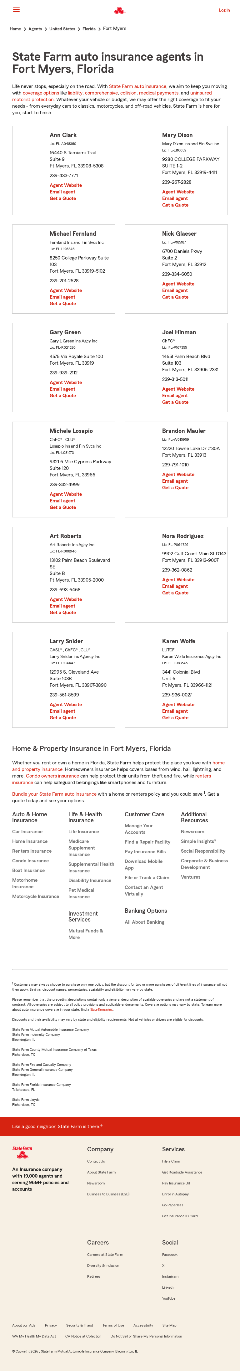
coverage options (41, 92)
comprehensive (101, 92)
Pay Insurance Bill (176, 1183)
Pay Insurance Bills (145, 851)
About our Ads (24, 1325)
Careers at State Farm (105, 1254)
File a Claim (171, 1161)
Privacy (51, 1325)
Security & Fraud (79, 1325)
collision (128, 92)
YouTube (168, 1298)
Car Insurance (27, 831)
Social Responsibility (203, 851)
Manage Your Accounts (139, 829)
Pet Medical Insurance (81, 893)
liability (75, 92)
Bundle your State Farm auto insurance (54, 794)
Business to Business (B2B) (108, 1194)
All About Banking (144, 922)
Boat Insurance (28, 870)
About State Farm (101, 1172)
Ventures (190, 877)
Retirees (94, 1276)
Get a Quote (63, 198)
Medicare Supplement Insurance (81, 848)
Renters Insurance (32, 851)
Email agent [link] (62, 191)
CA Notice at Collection (83, 1336)
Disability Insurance (89, 880)
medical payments (158, 92)
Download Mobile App (143, 864)
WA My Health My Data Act (34, 1336)
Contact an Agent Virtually (144, 890)
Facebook (170, 1254)
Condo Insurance (30, 860)
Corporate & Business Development (204, 864)
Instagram (170, 1276)
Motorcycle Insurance (35, 896)
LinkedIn (168, 1287)
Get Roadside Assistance (182, 1172)
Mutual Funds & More (85, 934)
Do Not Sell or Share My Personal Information (146, 1336)
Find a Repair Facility (147, 842)
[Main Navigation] (16, 9)
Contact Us (96, 1161)
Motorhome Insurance (25, 883)
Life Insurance (83, 831)
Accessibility (143, 1325)
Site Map (169, 1325)
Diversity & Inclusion (103, 1265)
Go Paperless (172, 1205)
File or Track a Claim (147, 877)
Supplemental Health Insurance (91, 867)
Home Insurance (30, 841)
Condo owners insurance (52, 775)
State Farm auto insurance (137, 86)
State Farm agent (101, 1009)
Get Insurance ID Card (180, 1216)
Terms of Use (113, 1325)
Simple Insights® (198, 841)
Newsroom (192, 831)
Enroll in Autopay (175, 1194)
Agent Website (66, 185)
